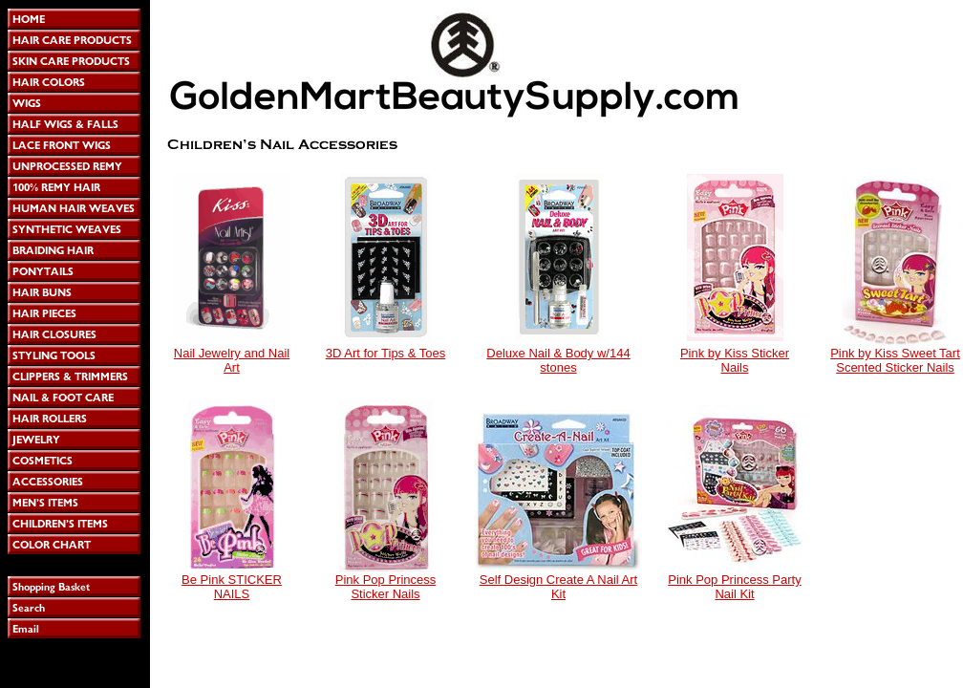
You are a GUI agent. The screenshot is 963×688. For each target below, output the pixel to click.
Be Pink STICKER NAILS (232, 586)
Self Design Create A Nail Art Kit (558, 586)
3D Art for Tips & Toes (385, 353)
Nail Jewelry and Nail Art (231, 360)
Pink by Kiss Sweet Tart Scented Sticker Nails (895, 360)
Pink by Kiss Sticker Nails (734, 360)
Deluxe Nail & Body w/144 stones (558, 360)
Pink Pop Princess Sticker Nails (386, 586)
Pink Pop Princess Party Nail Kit (734, 586)
